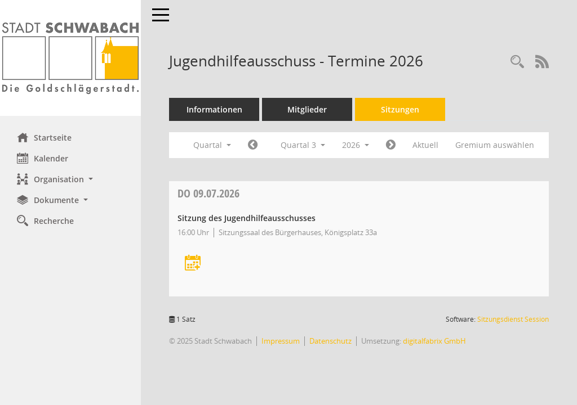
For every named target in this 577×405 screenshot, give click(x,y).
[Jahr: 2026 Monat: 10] (391, 145)
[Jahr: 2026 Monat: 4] (252, 145)
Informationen (214, 109)
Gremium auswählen (494, 145)
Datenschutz (330, 341)
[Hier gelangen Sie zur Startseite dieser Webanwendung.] (70, 58)
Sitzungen (400, 109)
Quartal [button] (212, 145)
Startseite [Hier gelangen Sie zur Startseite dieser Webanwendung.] (44, 137)
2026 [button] (355, 145)
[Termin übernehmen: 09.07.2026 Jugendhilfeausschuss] (192, 263)
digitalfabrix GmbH (434, 341)
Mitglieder (307, 109)
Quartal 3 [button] (303, 145)
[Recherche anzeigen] (517, 62)
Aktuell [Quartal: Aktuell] (425, 145)
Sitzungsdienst (513, 319)
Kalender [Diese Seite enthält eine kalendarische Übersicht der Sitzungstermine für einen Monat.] (42, 158)
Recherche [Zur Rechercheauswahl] (45, 220)
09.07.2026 (208, 193)
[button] (70, 179)
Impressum (280, 341)
